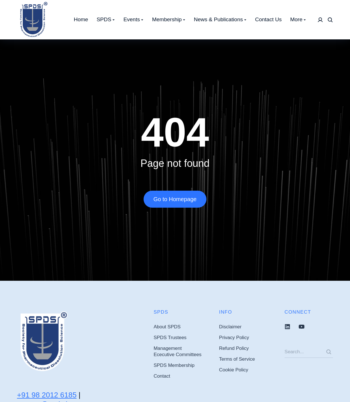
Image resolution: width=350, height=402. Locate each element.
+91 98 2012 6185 (46, 395)
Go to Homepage (175, 199)
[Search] (329, 352)
